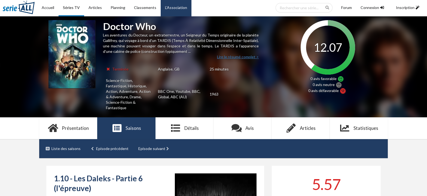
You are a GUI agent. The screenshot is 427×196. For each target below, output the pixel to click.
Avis (242, 128)
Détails (184, 128)
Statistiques (358, 128)
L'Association (176, 7)
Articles (95, 7)
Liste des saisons (63, 148)
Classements (145, 7)
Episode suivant (154, 148)
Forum (346, 7)
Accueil (48, 7)
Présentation (68, 128)
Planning (118, 7)
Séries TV (71, 7)
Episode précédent (109, 148)
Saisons (126, 128)
